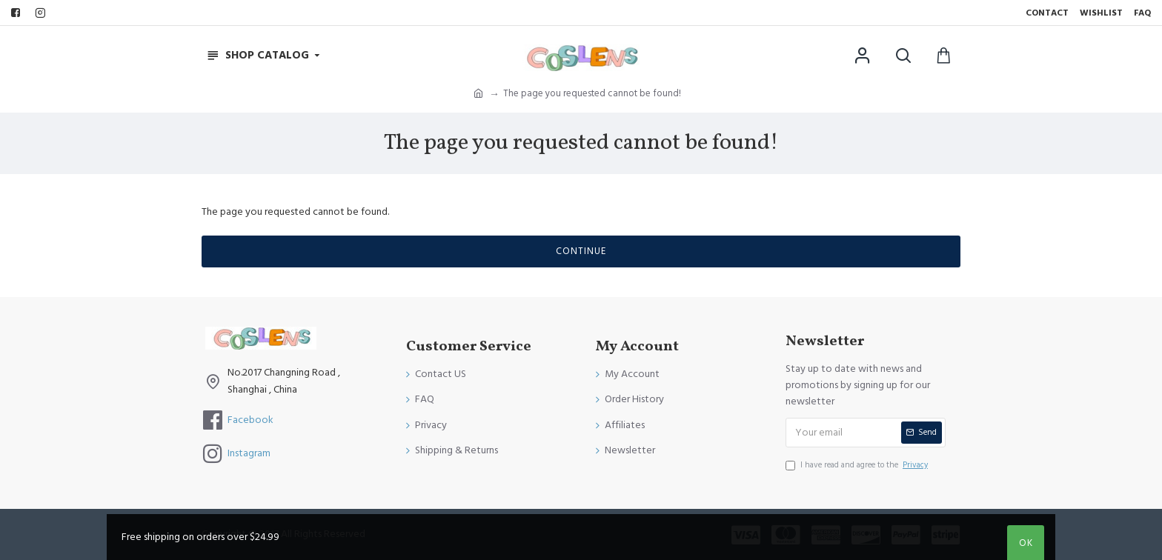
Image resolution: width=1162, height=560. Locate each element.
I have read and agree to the (858, 465)
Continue (581, 251)
